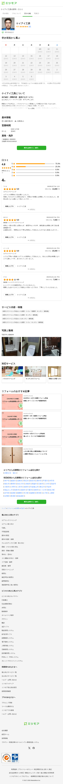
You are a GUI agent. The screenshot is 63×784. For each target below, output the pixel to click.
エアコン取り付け (8, 524)
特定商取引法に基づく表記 (43, 769)
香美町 (13, 496)
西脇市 (34, 484)
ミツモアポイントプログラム (19, 776)
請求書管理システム (8, 653)
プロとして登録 (7, 702)
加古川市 (20, 484)
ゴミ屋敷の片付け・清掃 (10, 558)
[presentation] (5, 14)
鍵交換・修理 (6, 566)
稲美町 (13, 493)
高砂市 (53, 484)
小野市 (13, 487)
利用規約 (14, 769)
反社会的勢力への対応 (16, 773)
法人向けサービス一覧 (9, 676)
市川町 (26, 493)
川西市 (6, 487)
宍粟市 (29, 490)
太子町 (45, 493)
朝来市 (16, 490)
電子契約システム (8, 642)
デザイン (5, 619)
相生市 (6, 484)
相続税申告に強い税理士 (10, 585)
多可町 (6, 493)
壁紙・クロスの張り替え (10, 547)
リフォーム (10, 508)
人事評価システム (8, 645)
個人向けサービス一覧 (9, 672)
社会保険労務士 (7, 604)
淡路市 (23, 490)
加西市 (26, 487)
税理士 (4, 573)
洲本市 (39, 481)
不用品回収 (5, 531)
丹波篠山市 (34, 487)
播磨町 (19, 493)
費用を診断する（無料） (31, 148)
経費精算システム (8, 638)
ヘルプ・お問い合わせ (9, 680)
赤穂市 (27, 484)
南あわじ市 (8, 490)
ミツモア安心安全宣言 (9, 687)
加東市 (36, 490)
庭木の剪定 (5, 535)
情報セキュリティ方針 (32, 773)
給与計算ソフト (7, 634)
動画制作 (5, 611)
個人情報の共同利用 (47, 773)
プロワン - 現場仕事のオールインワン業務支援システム (20, 742)
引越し (4, 528)
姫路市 (13, 481)
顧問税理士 (5, 581)
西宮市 (32, 481)
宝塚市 (40, 484)
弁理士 (4, 607)
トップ (4, 508)
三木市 (47, 484)
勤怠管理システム (8, 630)
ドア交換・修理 (7, 562)
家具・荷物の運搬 (8, 550)
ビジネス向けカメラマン (10, 596)
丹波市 (48, 487)
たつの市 (43, 490)
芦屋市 (45, 481)
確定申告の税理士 (8, 577)
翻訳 (3, 623)
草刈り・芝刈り (7, 554)
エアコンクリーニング (9, 520)
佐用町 (6, 496)
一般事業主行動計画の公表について (42, 776)
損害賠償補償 (6, 691)
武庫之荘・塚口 (10, 473)
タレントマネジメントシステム (12, 661)
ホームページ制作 (8, 615)
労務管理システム (8, 649)
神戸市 (6, 481)
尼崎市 (19, 481)
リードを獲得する (8, 706)
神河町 (39, 493)
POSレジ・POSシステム (10, 657)
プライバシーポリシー (25, 769)
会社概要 (5, 730)
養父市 (42, 487)
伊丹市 (51, 481)
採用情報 (5, 738)
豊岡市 (13, 484)
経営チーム (5, 734)
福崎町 (32, 493)
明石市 (26, 481)
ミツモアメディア (8, 683)
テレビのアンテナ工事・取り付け (13, 543)
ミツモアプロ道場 (8, 710)
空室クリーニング (8, 569)
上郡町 (51, 493)
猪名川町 (51, 490)
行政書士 (5, 600)
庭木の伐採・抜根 (8, 539)
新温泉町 (20, 496)
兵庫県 (17, 508)
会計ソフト (5, 626)
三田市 (19, 487)
